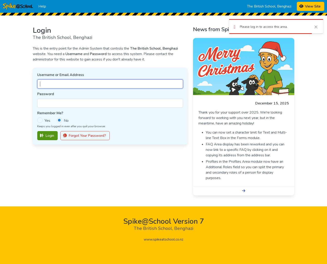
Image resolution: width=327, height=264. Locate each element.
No (66, 120)
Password (45, 93)
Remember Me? (50, 113)
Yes (47, 120)
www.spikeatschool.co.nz (163, 239)
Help (42, 6)
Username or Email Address (60, 74)
